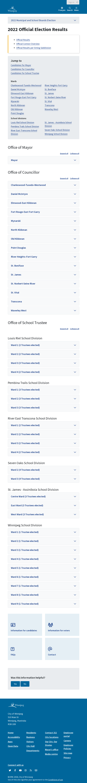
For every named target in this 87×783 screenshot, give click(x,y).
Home (11, 732)
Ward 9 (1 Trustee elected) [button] (25, 603)
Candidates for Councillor (22, 69)
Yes (15, 684)
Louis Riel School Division (22, 122)
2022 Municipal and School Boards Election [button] (43, 20)
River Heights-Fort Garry (56, 85)
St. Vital (48, 101)
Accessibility (14, 737)
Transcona (49, 105)
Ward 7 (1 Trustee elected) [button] (25, 585)
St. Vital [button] (15, 292)
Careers (67, 740)
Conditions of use (55, 779)
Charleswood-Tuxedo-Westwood (26, 85)
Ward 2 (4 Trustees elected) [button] (25, 469)
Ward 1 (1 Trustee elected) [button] (25, 532)
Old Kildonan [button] (17, 238)
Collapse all (74, 153)
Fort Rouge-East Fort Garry (23, 97)
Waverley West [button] (18, 310)
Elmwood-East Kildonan (22, 93)
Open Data (13, 746)
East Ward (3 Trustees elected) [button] (27, 505)
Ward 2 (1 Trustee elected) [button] (25, 540)
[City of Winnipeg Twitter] (10, 770)
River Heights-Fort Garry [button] (24, 256)
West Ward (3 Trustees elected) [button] (27, 514)
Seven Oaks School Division (57, 129)
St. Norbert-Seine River (55, 97)
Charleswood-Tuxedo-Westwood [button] (28, 184)
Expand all (64, 153)
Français (61, 10)
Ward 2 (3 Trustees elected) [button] (25, 398)
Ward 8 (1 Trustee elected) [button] (25, 594)
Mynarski (15, 101)
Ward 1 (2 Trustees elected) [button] (25, 345)
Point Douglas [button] (18, 247)
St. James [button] (16, 274)
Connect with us (16, 765)
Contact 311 (51, 732)
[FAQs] (25, 649)
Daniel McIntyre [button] (19, 193)
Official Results (23, 39)
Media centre (51, 754)
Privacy (67, 757)
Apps (10, 741)
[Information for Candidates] (25, 625)
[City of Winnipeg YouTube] (20, 770)
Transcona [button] (16, 301)
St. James (49, 93)
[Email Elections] (62, 649)
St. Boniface (50, 89)
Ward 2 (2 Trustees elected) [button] (25, 354)
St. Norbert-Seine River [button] (23, 283)
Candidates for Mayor (21, 65)
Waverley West (51, 109)
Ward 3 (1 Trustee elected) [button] (25, 549)
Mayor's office (51, 749)
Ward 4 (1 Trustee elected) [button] (25, 558)
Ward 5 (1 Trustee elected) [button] (25, 567)
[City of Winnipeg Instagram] (25, 770)
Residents (31, 732)
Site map (68, 753)
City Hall (30, 746)
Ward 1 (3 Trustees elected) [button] (25, 389)
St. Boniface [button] (17, 265)
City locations (51, 737)
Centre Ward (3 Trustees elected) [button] (28, 496)
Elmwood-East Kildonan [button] (23, 202)
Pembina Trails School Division (25, 126)
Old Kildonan (17, 109)
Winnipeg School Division (56, 133)
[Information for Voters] (62, 625)
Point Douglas (17, 113)
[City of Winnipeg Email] (36, 770)
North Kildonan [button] (19, 229)
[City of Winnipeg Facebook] (15, 770)
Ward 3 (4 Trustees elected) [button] (25, 478)
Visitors (30, 741)
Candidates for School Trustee (25, 73)
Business (30, 737)
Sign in (71, 2)
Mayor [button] (14, 160)
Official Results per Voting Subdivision (33, 47)
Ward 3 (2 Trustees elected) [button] (25, 443)
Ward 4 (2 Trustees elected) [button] (25, 371)
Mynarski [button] (16, 220)
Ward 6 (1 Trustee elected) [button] (25, 576)
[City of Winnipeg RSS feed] (31, 770)
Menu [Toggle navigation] (76, 9)
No (25, 684)
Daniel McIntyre (18, 89)
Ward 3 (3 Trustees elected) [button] (25, 362)
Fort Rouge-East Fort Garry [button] (25, 211)
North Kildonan (18, 105)
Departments (32, 750)
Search (70, 9)
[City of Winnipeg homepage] (16, 707)
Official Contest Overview (28, 43)
